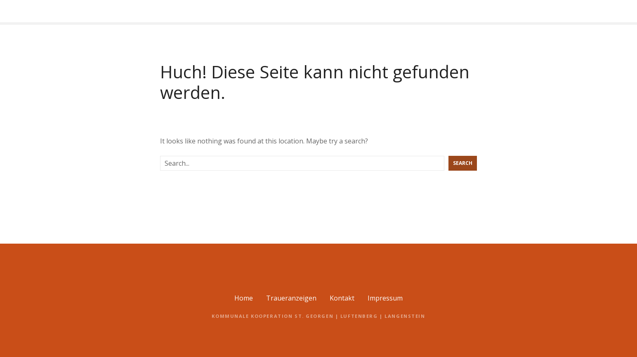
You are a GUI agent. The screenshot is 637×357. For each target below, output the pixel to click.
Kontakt (342, 298)
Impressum (385, 298)
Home (243, 298)
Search (462, 163)
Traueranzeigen (291, 298)
